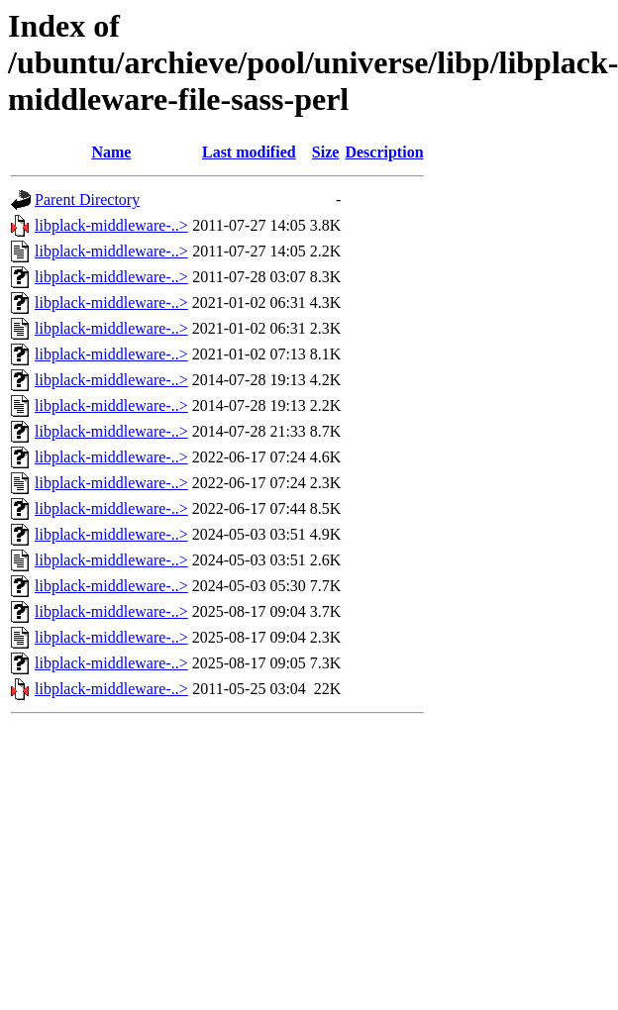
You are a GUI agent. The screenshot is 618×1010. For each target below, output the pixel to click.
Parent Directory (87, 199)
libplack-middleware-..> (111, 225)
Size (326, 152)
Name (111, 152)
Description (384, 152)
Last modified (249, 152)
